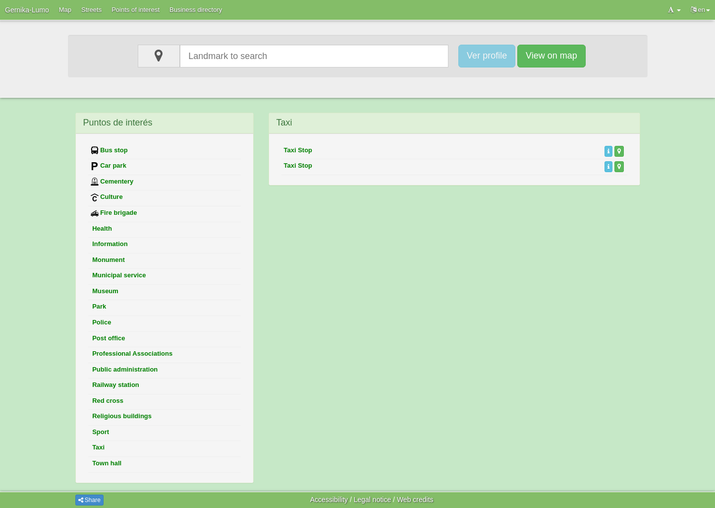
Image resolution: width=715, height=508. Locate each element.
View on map (551, 56)
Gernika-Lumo (27, 10)
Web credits (415, 500)
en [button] (700, 9)
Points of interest (135, 9)
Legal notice (372, 500)
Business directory (195, 9)
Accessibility (329, 500)
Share (89, 500)
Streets (91, 9)
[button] (674, 10)
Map (65, 9)
